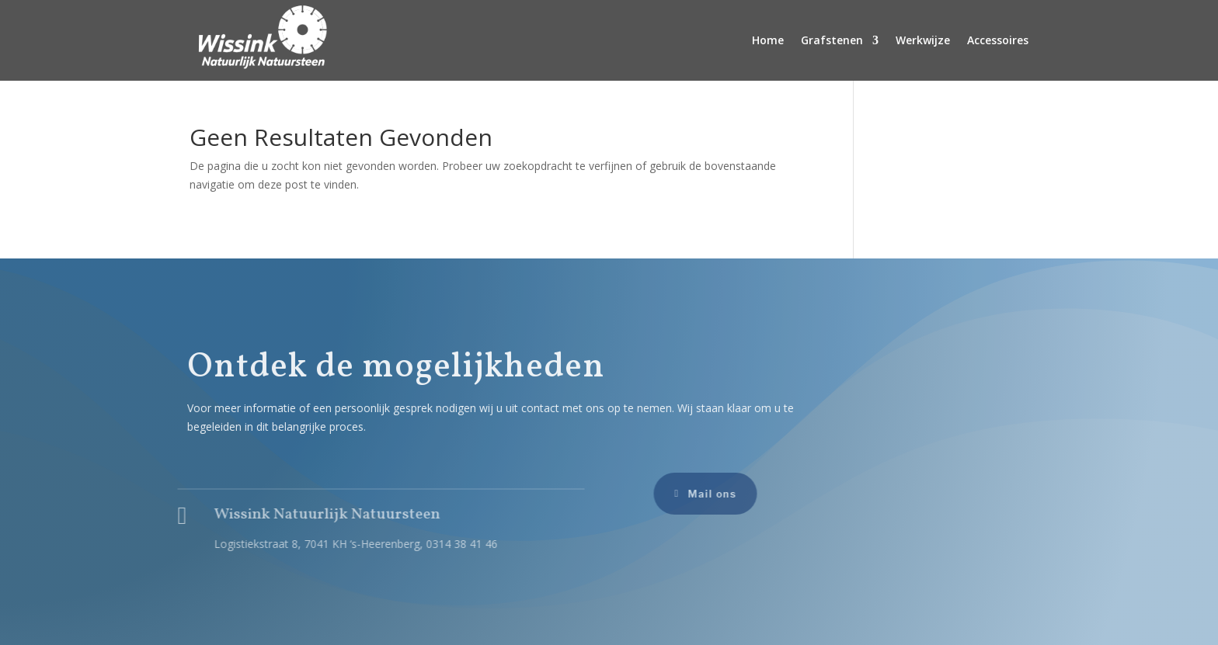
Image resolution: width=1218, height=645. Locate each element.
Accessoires (997, 40)
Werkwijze (923, 40)
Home (768, 40)
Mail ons (704, 493)
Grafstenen (832, 40)
